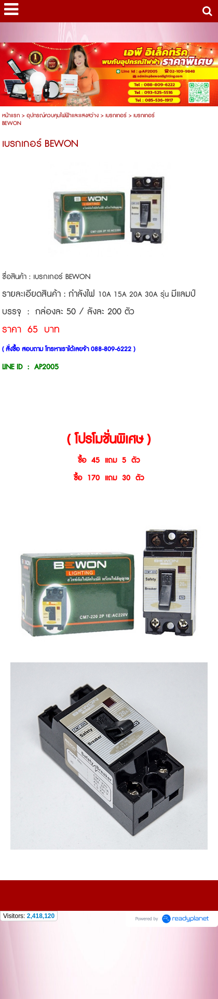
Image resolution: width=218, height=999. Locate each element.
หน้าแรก (11, 115)
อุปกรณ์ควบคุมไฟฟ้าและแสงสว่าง (62, 115)
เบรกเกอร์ (116, 115)
